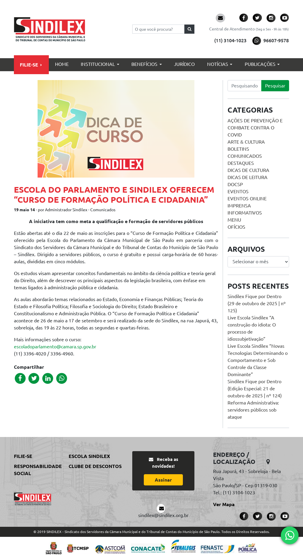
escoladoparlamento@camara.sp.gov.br (55, 346)
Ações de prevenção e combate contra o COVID (255, 127)
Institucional (98, 64)
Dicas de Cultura (248, 170)
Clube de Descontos (95, 466)
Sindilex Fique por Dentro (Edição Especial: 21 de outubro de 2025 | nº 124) (255, 388)
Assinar (163, 479)
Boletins (238, 149)
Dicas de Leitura (247, 177)
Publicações (260, 64)
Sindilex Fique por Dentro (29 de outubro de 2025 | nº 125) (257, 303)
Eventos (238, 191)
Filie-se (29, 64)
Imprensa (239, 205)
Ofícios (236, 227)
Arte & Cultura (246, 141)
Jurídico (184, 64)
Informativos (245, 212)
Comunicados (245, 156)
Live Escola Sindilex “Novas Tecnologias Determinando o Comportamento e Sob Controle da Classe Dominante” (258, 360)
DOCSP (235, 184)
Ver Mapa (224, 504)
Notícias (217, 64)
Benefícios (144, 64)
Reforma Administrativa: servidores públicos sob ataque (253, 410)
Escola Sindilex (89, 456)
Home (62, 64)
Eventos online (247, 198)
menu (234, 219)
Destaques (241, 163)
